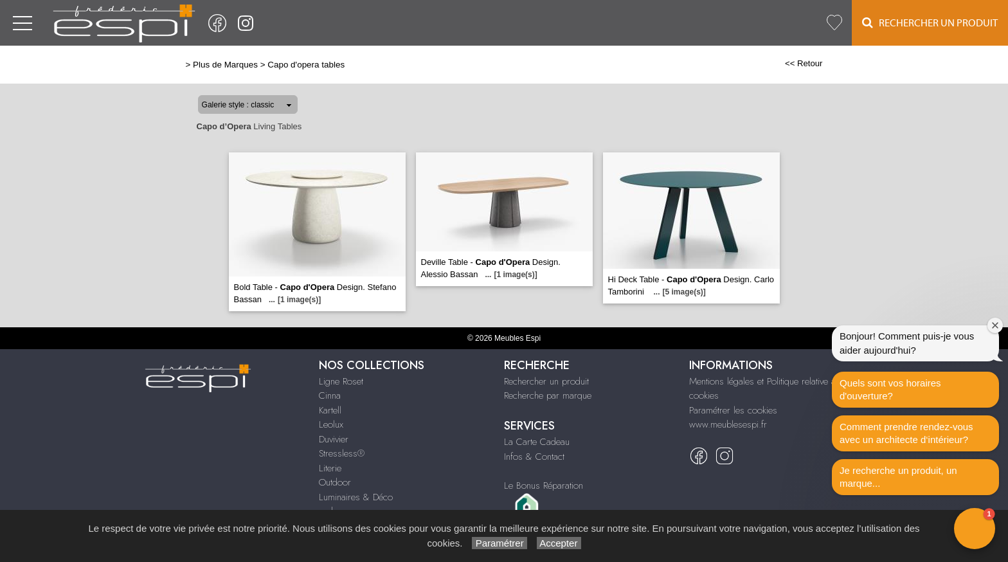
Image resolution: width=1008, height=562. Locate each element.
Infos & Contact (534, 456)
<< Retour (804, 63)
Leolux (331, 424)
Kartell (330, 410)
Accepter (558, 543)
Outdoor (335, 482)
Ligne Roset (341, 381)
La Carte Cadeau (537, 442)
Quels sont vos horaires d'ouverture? (890, 389)
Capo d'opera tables (306, 64)
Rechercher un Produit (930, 23)
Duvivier (333, 439)
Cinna (330, 395)
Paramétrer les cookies (733, 410)
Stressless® (341, 453)
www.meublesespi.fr (728, 424)
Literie (330, 468)
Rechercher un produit (546, 381)
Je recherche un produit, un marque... (898, 477)
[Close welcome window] (995, 325)
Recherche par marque (547, 395)
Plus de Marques (225, 64)
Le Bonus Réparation (543, 485)
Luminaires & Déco (356, 497)
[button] (974, 528)
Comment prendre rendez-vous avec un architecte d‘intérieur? (906, 433)
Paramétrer (499, 543)
